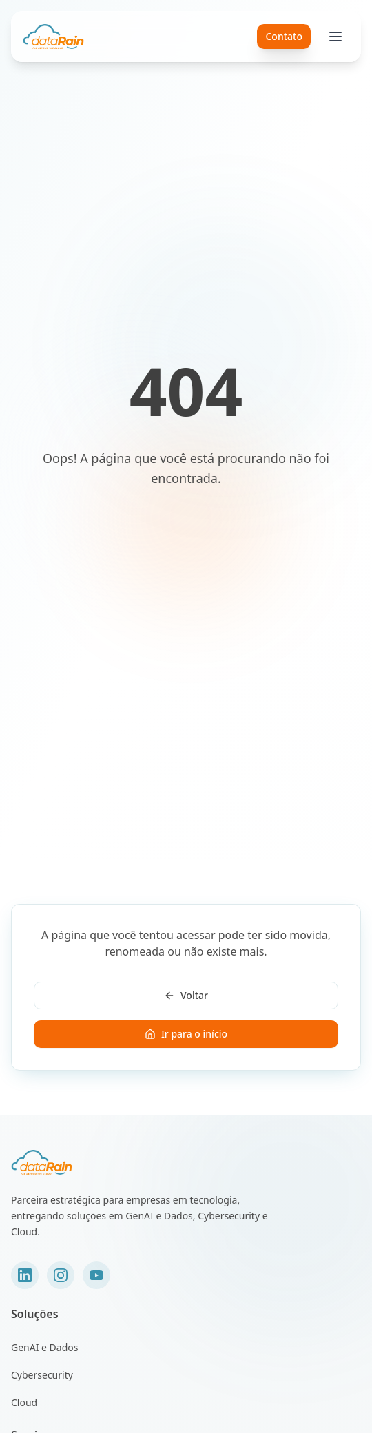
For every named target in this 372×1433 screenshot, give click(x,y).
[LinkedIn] (25, 1275)
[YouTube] (96, 1275)
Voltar (186, 995)
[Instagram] (60, 1275)
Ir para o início (186, 1033)
